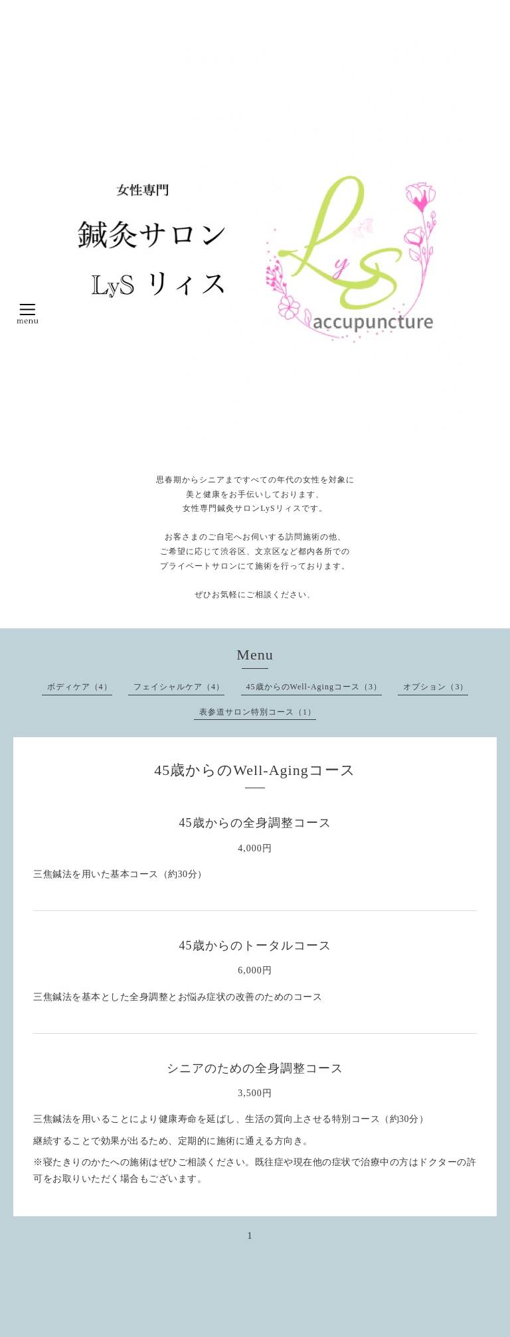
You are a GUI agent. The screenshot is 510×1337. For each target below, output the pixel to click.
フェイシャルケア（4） (178, 686)
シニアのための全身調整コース (255, 1068)
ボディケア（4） (79, 686)
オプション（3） (435, 686)
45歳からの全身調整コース (255, 822)
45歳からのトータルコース (255, 945)
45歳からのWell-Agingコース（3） (314, 686)
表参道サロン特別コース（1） (257, 712)
